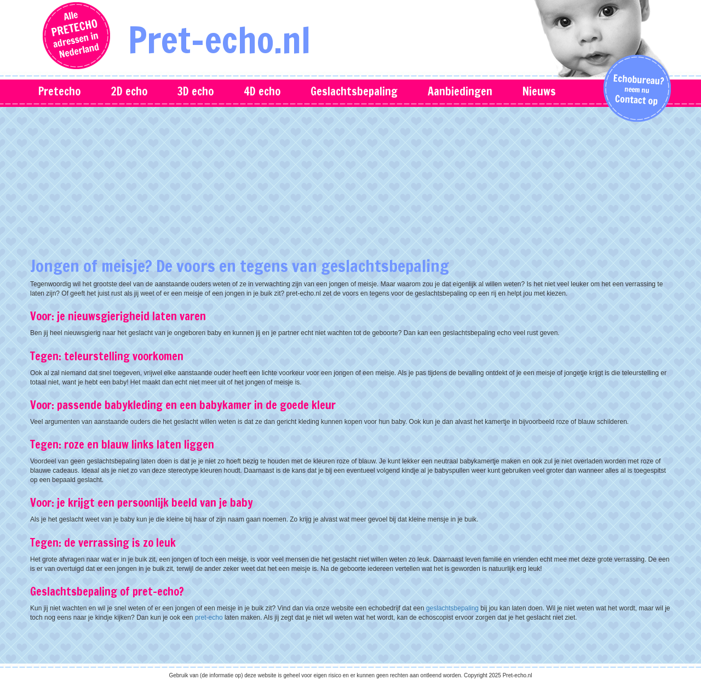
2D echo (129, 91)
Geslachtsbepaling (354, 91)
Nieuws (539, 91)
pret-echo (209, 617)
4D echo (262, 91)
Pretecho (59, 91)
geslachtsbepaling (452, 608)
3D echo (195, 91)
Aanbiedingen (460, 91)
